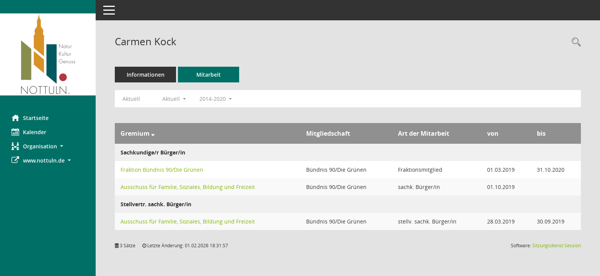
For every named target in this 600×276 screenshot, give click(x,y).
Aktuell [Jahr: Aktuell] (131, 98)
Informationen (146, 74)
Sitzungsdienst (556, 245)
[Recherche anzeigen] (574, 42)
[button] (48, 146)
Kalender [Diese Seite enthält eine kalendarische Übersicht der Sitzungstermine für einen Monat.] (28, 132)
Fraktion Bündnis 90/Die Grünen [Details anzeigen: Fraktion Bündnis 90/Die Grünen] (162, 169)
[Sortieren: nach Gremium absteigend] (153, 133)
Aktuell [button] (174, 98)
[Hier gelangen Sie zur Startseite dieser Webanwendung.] (48, 54)
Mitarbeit (208, 74)
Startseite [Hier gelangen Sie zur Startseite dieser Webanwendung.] (30, 118)
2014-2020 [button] (215, 98)
